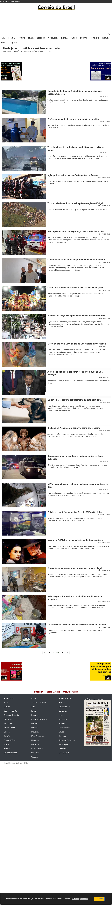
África (33, 698)
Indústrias (35, 732)
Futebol (34, 727)
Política (11, 38)
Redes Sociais (64, 727)
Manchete (63, 719)
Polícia (6, 744)
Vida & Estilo (64, 753)
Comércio (63, 711)
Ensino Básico (9, 723)
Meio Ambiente (37, 736)
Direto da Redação (11, 715)
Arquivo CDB (9, 698)
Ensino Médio (9, 727)
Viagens (34, 757)
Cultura (105, 38)
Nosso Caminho (53, 692)
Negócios (41, 38)
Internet (62, 715)
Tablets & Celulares (67, 740)
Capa (3, 38)
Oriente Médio (10, 740)
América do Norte (38, 702)
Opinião (21, 38)
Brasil (30, 38)
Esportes (83, 38)
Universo (62, 748)
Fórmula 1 (35, 723)
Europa (7, 732)
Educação (95, 38)
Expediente (39, 692)
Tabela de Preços (70, 692)
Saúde (3, 43)
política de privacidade (80, 899)
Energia (64, 38)
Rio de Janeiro (37, 748)
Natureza (35, 740)
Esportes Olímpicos (39, 719)
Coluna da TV (64, 707)
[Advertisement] (56, 22)
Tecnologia (53, 38)
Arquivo (13, 43)
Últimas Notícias (10, 753)
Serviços (62, 736)
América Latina (65, 698)
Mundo (74, 38)
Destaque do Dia (10, 711)
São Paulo (35, 753)
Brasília (62, 702)
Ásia (33, 707)
